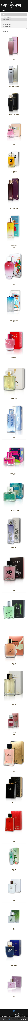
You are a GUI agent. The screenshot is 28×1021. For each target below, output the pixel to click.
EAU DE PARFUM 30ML (7, 22)
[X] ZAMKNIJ (23, 1019)
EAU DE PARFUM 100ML (7, 19)
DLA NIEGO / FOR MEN (14, 29)
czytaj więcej (9, 1019)
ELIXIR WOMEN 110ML (7, 26)
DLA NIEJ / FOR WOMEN (14, 17)
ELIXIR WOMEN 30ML (7, 24)
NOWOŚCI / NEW (14, 31)
